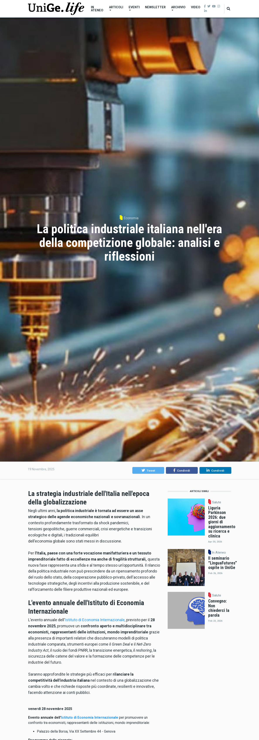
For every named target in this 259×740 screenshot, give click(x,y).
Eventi (134, 8)
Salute (216, 502)
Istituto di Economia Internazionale (95, 620)
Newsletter (155, 7)
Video (195, 7)
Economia (131, 218)
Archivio (178, 8)
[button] (148, 470)
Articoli (116, 8)
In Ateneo (97, 8)
